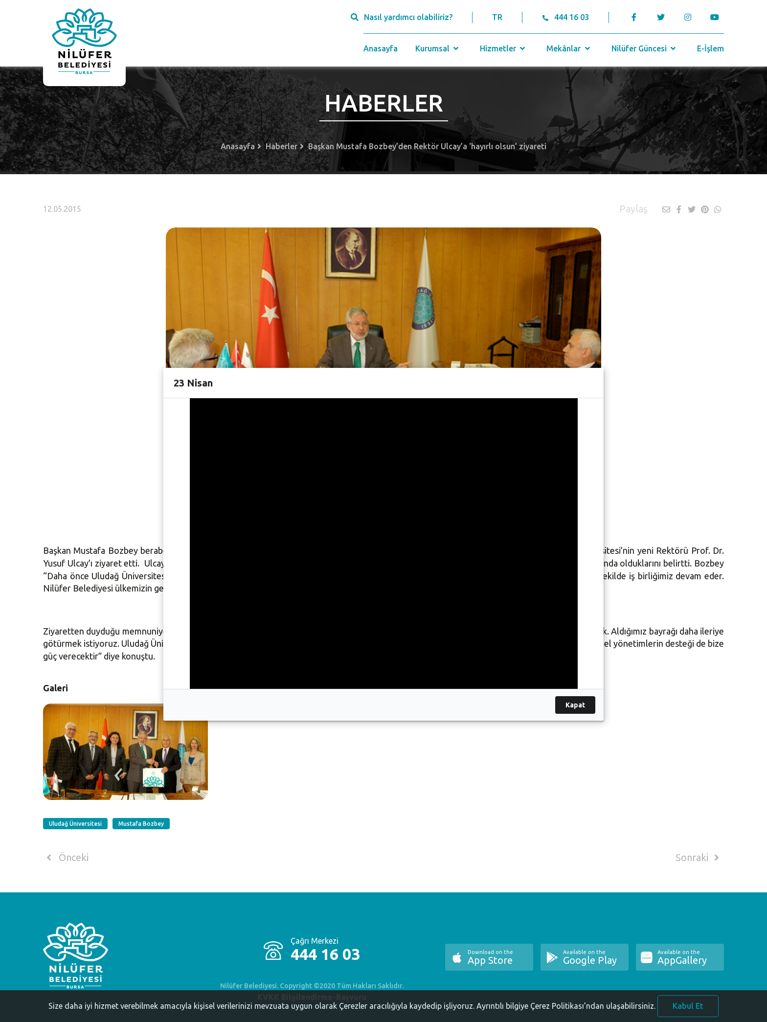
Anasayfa (380, 48)
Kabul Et (688, 1008)
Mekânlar (569, 48)
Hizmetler (503, 48)
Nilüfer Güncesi (644, 48)
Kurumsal (438, 48)
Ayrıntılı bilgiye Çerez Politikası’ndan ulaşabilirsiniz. (565, 1008)
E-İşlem (710, 48)
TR (497, 17)
